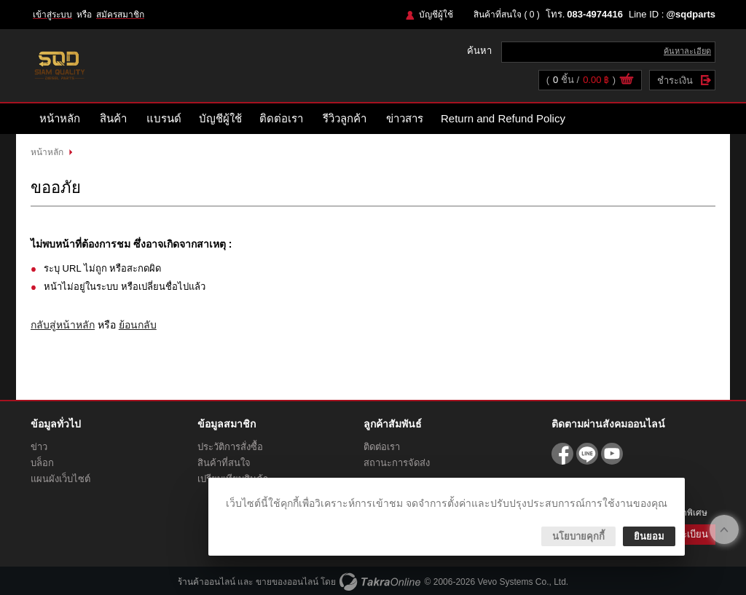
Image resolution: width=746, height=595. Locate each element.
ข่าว (39, 446)
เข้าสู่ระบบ (52, 14)
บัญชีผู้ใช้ (436, 14)
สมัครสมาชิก (120, 14)
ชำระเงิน (675, 80)
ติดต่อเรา (281, 118)
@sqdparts (690, 14)
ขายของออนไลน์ (287, 582)
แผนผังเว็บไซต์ (60, 478)
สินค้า (113, 118)
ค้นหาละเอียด (687, 51)
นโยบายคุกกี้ (578, 536)
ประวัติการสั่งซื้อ (230, 446)
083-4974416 (595, 14)
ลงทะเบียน (686, 534)
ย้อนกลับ (138, 325)
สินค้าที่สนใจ (507, 14)
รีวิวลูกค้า (344, 118)
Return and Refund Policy (503, 118)
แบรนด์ (163, 118)
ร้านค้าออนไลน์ (206, 582)
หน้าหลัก (59, 118)
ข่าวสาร (404, 118)
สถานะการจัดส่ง (397, 462)
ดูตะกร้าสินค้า (626, 81)
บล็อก (42, 462)
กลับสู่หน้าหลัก (63, 325)
